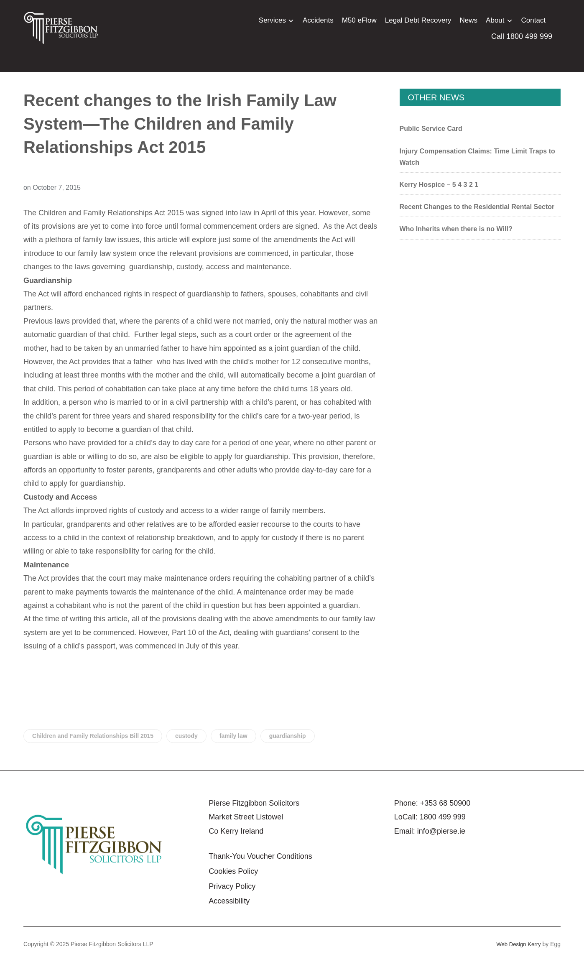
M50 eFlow (359, 20)
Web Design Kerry (517, 944)
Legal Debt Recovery (418, 20)
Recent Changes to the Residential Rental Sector (477, 206)
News (469, 20)
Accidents (318, 20)
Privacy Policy (232, 886)
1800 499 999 (443, 817)
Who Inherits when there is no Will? (456, 228)
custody (186, 735)
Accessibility (229, 901)
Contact (533, 20)
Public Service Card (431, 128)
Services (272, 20)
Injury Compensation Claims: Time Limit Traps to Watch (477, 157)
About (495, 20)
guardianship (287, 735)
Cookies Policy (233, 871)
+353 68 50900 (445, 803)
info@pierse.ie (441, 831)
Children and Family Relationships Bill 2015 (92, 735)
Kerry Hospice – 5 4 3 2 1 (439, 184)
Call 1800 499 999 (521, 36)
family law (233, 735)
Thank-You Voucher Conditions (260, 856)
